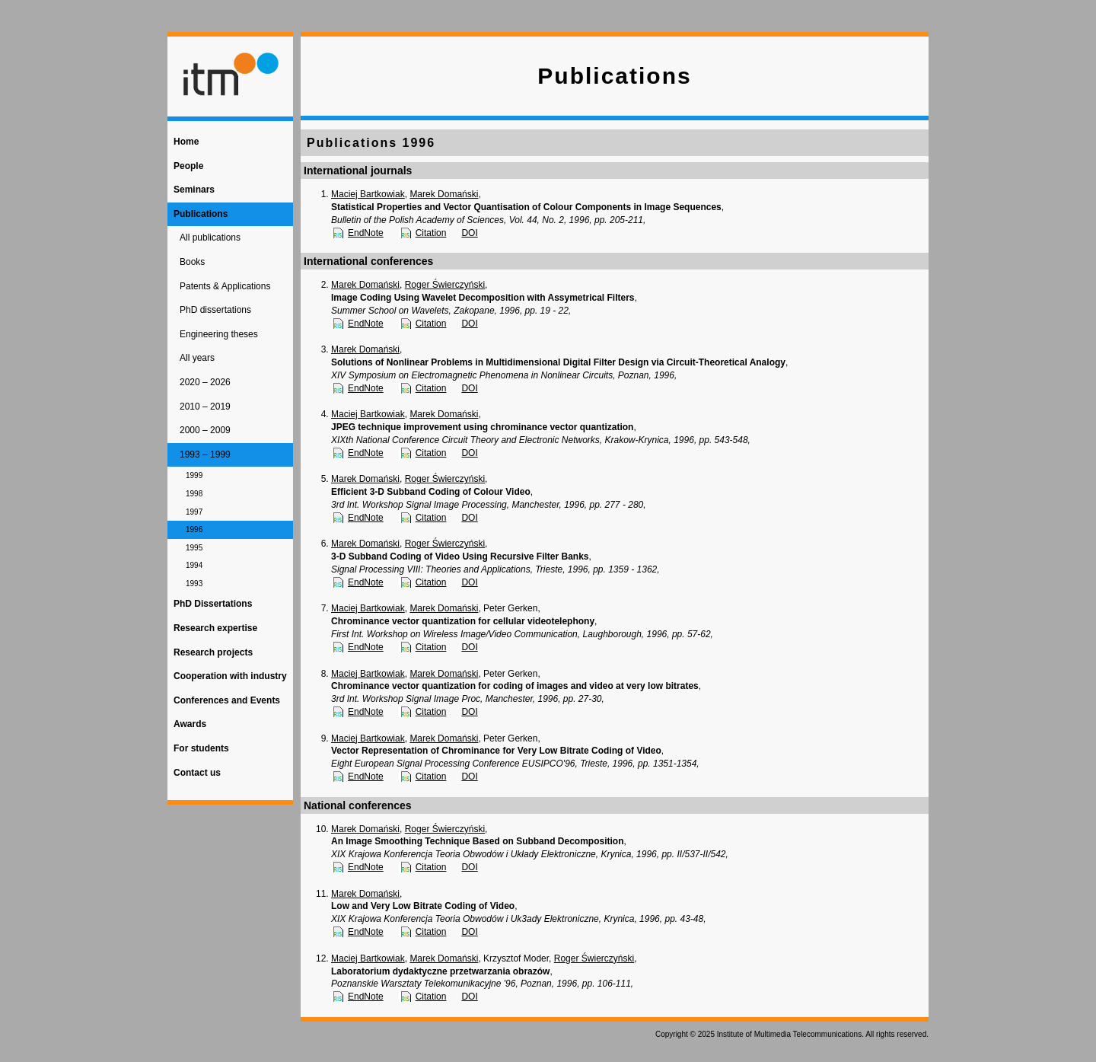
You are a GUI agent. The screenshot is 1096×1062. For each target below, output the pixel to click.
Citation (431, 233)
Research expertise (215, 628)
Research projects (213, 652)
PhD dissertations (215, 310)
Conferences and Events (227, 700)
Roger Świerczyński (445, 284)
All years (197, 357)
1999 (194, 475)
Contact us (197, 772)
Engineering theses (219, 334)
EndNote (366, 233)
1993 (194, 583)
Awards (190, 724)
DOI (469, 233)
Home (186, 141)
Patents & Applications (225, 286)
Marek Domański (443, 194)
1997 (194, 512)
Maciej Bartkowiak (368, 194)
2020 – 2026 (205, 382)
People (188, 166)
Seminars (194, 189)
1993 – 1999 (205, 454)
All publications (210, 237)
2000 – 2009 (205, 430)
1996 (194, 529)
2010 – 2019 (205, 406)
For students (201, 748)
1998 (194, 494)
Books (192, 262)
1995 (194, 548)
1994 (194, 565)
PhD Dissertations (213, 603)
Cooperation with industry (230, 676)
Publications (201, 214)
